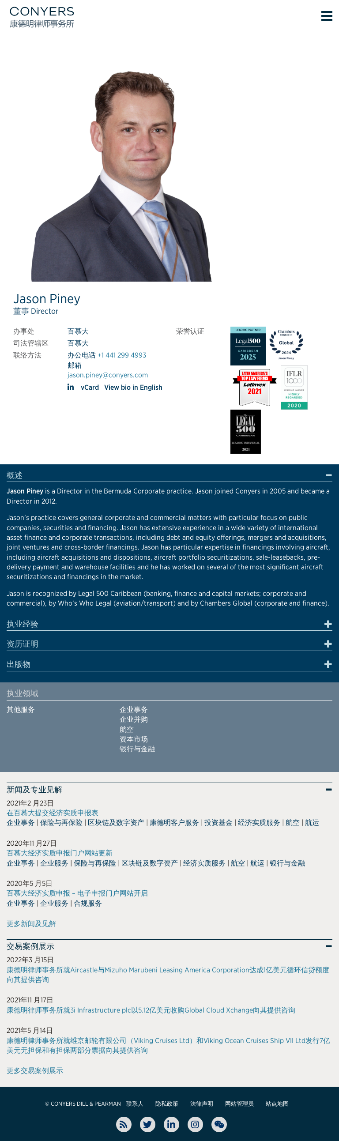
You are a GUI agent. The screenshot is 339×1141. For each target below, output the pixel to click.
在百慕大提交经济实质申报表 (52, 813)
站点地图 (277, 1103)
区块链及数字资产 (116, 822)
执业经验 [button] (22, 624)
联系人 (134, 1103)
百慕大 (78, 331)
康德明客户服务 (174, 822)
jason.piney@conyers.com (108, 375)
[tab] (169, 477)
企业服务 (54, 863)
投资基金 (218, 822)
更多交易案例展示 (35, 1070)
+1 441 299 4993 (122, 355)
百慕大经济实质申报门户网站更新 (60, 853)
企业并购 (134, 719)
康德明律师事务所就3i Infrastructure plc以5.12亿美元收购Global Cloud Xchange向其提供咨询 (151, 1010)
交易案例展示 (30, 946)
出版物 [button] (18, 664)
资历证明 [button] (22, 644)
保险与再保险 (61, 822)
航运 (312, 822)
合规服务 (88, 903)
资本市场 (134, 739)
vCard (90, 387)
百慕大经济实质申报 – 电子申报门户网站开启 (77, 893)
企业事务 (134, 709)
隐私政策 (166, 1103)
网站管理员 (239, 1103)
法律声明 (201, 1103)
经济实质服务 (259, 822)
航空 (127, 729)
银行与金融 (137, 749)
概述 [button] (15, 475)
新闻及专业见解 (34, 789)
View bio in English (133, 387)
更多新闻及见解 (31, 923)
